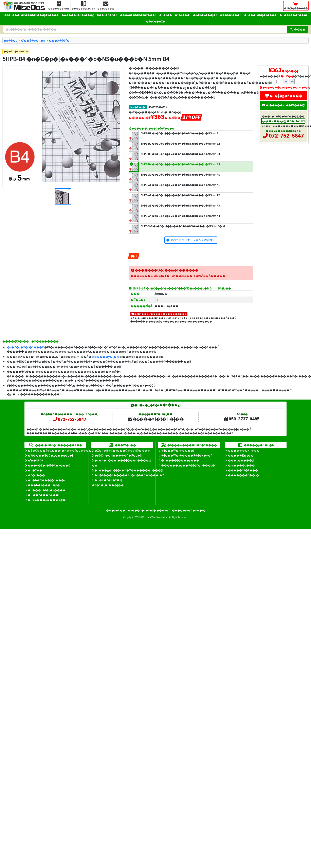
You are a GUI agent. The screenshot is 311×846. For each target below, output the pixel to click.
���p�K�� (115, 510)
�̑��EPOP (35, 460)
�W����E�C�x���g (77, 15)
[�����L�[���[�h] (145, 29)
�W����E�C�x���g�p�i (50, 455)
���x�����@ (241, 460)
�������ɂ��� (244, 450)
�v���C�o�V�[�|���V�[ (148, 510)
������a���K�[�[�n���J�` (189, 465)
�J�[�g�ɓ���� (283, 95)
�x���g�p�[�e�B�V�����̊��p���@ (128, 470)
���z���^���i (293, 15)
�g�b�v (10, 40)
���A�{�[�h (60, 40)
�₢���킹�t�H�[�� (155, 419)
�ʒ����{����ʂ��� (180, 460)
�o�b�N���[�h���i (46, 480)
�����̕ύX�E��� (243, 470)
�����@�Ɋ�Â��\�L (189, 510)
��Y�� (165, 15)
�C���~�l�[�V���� (260, 15)
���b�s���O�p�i (44, 485)
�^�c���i (182, 15)
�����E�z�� (241, 455)
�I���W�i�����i (177, 450)
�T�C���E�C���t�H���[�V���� (31, 15)
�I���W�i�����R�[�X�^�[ (186, 455)
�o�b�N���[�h (205, 15)
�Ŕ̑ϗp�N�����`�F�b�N (118, 455)
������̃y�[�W (105, 356)
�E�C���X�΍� (155, 21)
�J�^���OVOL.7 (162, 317)
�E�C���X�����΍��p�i (47, 500)
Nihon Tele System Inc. (156, 517)
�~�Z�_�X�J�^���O (25, 347)
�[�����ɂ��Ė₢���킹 (283, 105)
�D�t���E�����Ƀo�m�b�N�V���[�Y (129, 475)
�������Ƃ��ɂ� (243, 475)
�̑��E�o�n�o (106, 15)
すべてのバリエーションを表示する (192, 240)
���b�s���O (230, 15)
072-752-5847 (286, 136)
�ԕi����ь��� (241, 465)
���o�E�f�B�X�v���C (138, 15)
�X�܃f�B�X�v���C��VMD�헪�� (122, 450)
